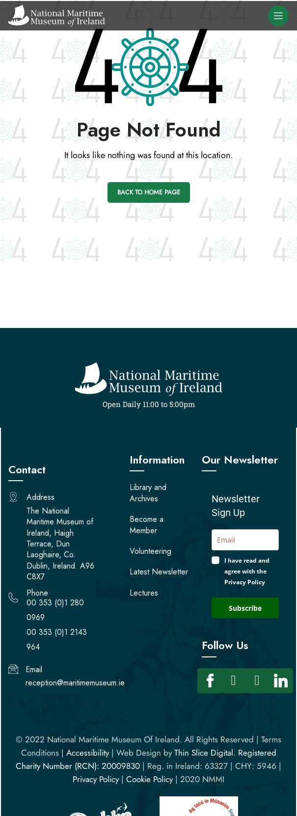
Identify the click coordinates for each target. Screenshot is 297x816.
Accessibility (87, 753)
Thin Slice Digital (203, 753)
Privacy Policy (96, 779)
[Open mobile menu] (278, 16)
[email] (245, 539)
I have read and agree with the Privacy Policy (247, 571)
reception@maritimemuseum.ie (75, 682)
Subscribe (245, 608)
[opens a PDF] (161, 573)
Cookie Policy (149, 779)
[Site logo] (56, 15)
